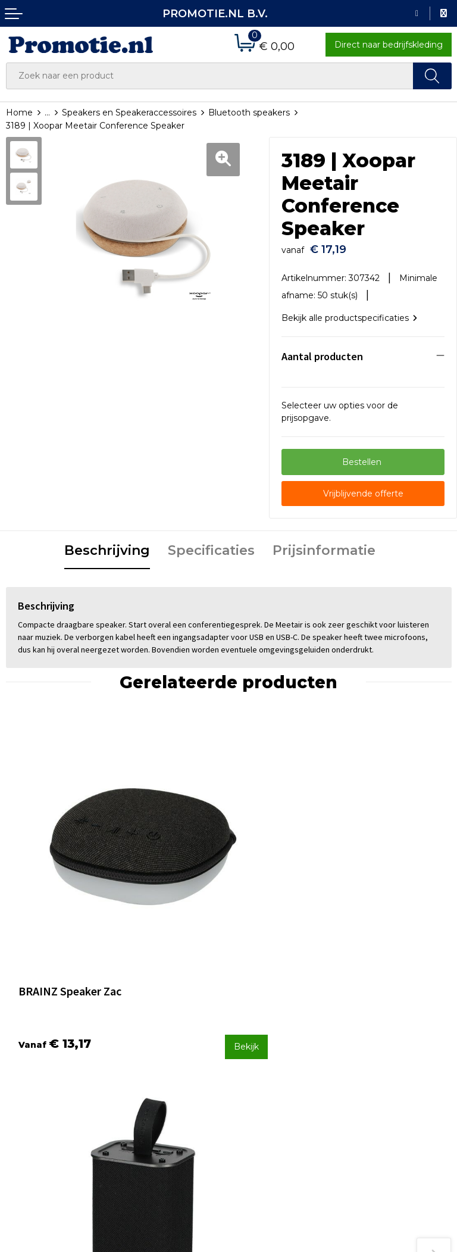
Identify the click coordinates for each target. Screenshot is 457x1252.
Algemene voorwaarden (399, 1013)
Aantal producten (322, 350)
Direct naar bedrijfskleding (388, 44)
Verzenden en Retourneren (263, 1036)
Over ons (139, 996)
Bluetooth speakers (249, 112)
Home (19, 112)
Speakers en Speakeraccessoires (129, 112)
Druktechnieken (153, 1028)
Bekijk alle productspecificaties (349, 312)
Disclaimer (370, 1061)
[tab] (107, 545)
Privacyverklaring (384, 1044)
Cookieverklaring (383, 1029)
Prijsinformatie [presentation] (324, 544)
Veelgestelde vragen (163, 1012)
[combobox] (210, 76)
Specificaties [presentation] (211, 544)
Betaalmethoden (270, 1012)
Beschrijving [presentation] (107, 544)
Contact (251, 996)
